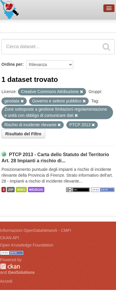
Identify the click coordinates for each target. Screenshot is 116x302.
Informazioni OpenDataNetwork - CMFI (35, 230)
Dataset (10, 25)
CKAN (10, 266)
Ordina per (11, 64)
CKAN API (9, 237)
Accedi (6, 281)
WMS (21, 190)
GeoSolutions (21, 272)
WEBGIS (36, 190)
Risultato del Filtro (23, 133)
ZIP (10, 190)
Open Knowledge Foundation (26, 245)
